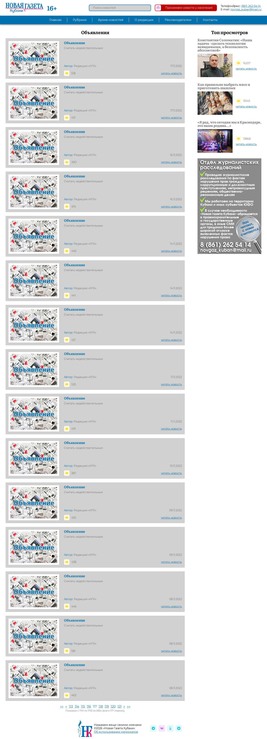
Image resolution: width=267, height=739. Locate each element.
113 (71, 706)
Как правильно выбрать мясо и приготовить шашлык (224, 86)
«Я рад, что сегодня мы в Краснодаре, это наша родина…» (229, 123)
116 (89, 706)
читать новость (171, 73)
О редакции (144, 20)
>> (128, 706)
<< (61, 706)
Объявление (74, 42)
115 (83, 706)
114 (77, 706)
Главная (55, 20)
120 (113, 706)
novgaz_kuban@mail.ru (245, 9)
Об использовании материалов (116, 732)
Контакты (210, 20)
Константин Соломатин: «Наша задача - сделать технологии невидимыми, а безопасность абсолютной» (225, 45)
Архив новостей (110, 20)
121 (119, 706)
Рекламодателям (178, 20)
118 (101, 706)
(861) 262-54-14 (251, 6)
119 (107, 706)
